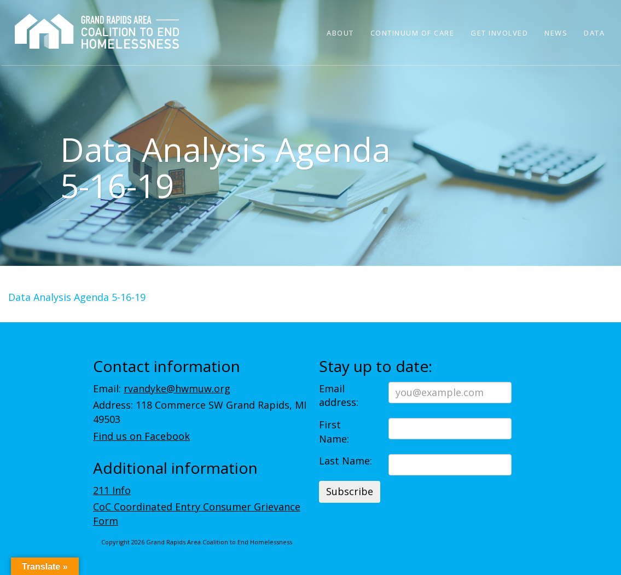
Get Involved (499, 33)
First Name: (334, 431)
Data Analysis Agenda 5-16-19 (77, 297)
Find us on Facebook (141, 436)
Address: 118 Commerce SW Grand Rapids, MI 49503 (199, 412)
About (340, 33)
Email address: (338, 395)
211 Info (112, 490)
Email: (161, 388)
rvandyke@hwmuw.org (177, 388)
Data (594, 33)
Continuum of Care (412, 33)
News (555, 33)
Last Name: (345, 460)
